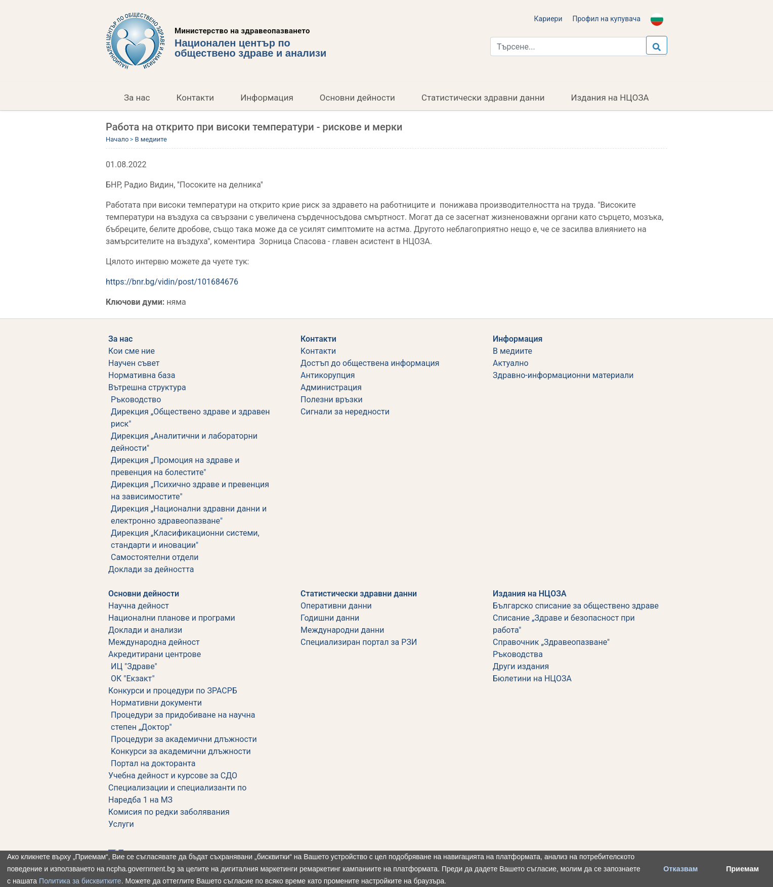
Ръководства (518, 654)
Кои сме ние (131, 351)
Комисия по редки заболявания (169, 812)
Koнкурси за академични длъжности (181, 751)
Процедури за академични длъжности (184, 739)
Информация (266, 97)
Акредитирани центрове (154, 654)
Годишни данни (329, 618)
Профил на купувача (606, 19)
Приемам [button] (742, 869)
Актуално (511, 363)
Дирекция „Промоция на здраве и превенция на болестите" (175, 466)
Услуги (121, 824)
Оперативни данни (336, 606)
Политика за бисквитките (80, 881)
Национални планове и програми (171, 618)
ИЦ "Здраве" (134, 666)
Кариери (548, 19)
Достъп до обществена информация (370, 363)
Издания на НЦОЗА (610, 97)
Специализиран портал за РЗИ (358, 642)
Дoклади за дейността (151, 569)
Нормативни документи (156, 703)
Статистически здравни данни (483, 97)
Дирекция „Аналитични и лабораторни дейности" (184, 442)
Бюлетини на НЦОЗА (532, 678)
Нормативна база (141, 375)
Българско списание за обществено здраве (576, 606)
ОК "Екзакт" (133, 678)
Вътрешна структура (147, 387)
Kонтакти (318, 351)
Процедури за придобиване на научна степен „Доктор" (183, 721)
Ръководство (136, 399)
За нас (137, 97)
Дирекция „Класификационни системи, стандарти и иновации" (185, 539)
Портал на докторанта (153, 763)
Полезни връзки (331, 399)
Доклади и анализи (145, 630)
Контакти (195, 97)
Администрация (331, 387)
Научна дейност (138, 606)
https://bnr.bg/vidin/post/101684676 (172, 282)
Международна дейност (154, 642)
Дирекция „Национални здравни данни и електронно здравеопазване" (189, 515)
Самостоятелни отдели (155, 557)
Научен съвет (134, 363)
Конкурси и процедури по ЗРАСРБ (172, 690)
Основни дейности (357, 97)
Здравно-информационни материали (563, 375)
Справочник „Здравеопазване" (551, 642)
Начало (117, 139)
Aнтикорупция (327, 375)
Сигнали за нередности (345, 411)
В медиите (150, 139)
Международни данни (342, 630)
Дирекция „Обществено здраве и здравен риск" (190, 418)
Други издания (521, 666)
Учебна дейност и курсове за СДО (172, 775)
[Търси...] (578, 46)
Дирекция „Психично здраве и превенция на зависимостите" (190, 490)
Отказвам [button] (680, 869)
